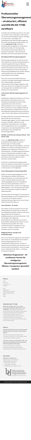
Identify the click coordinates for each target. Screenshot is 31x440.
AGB (4, 294)
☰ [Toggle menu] (27, 4)
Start (4, 281)
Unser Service (6, 284)
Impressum (6, 290)
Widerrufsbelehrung (8, 293)
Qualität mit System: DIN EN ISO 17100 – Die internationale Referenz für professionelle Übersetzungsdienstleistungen (15, 342)
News (4, 296)
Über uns (5, 282)
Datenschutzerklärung (9, 291)
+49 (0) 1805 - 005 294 (9, 363)
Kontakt (5, 285)
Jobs (4, 288)
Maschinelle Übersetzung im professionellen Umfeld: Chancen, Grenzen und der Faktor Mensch (15, 331)
